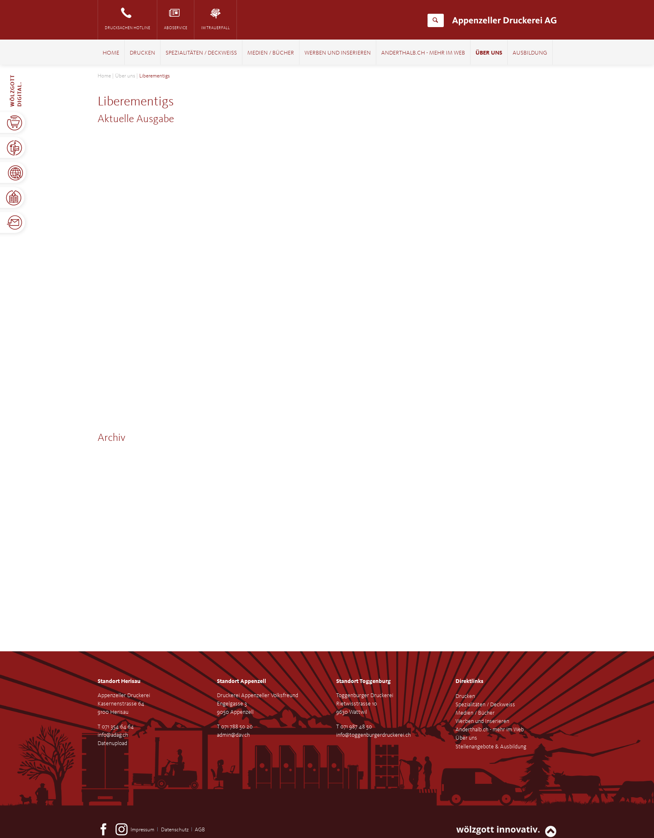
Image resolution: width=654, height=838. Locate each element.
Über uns (488, 53)
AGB (200, 830)
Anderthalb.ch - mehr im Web (423, 53)
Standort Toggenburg (363, 681)
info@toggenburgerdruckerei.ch (373, 735)
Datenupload (112, 743)
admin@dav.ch (233, 735)
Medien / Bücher (270, 53)
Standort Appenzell (241, 681)
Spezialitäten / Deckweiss (201, 53)
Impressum (142, 830)
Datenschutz (175, 830)
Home (111, 53)
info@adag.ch (113, 735)
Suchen (435, 20)
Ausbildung (530, 53)
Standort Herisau (119, 681)
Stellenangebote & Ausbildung (490, 747)
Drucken (142, 53)
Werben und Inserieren (337, 53)
